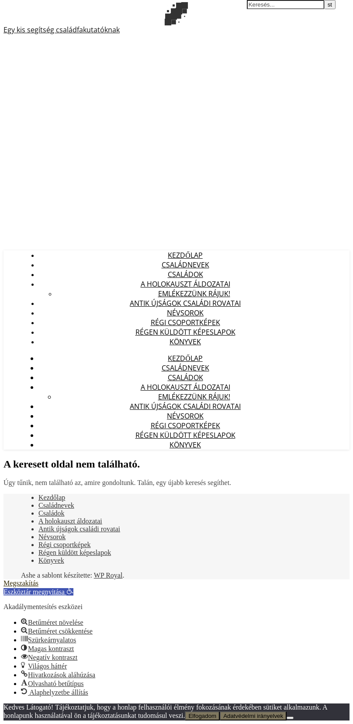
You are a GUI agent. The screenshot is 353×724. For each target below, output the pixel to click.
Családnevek (185, 265)
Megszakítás (20, 583)
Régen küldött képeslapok (185, 332)
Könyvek (185, 341)
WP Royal (108, 575)
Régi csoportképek (185, 322)
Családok (185, 274)
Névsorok (185, 313)
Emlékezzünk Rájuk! (194, 293)
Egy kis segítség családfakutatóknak (61, 30)
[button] (38, 592)
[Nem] (290, 718)
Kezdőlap (185, 255)
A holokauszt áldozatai (185, 284)
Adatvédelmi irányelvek (253, 716)
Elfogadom (202, 716)
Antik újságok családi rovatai (185, 303)
